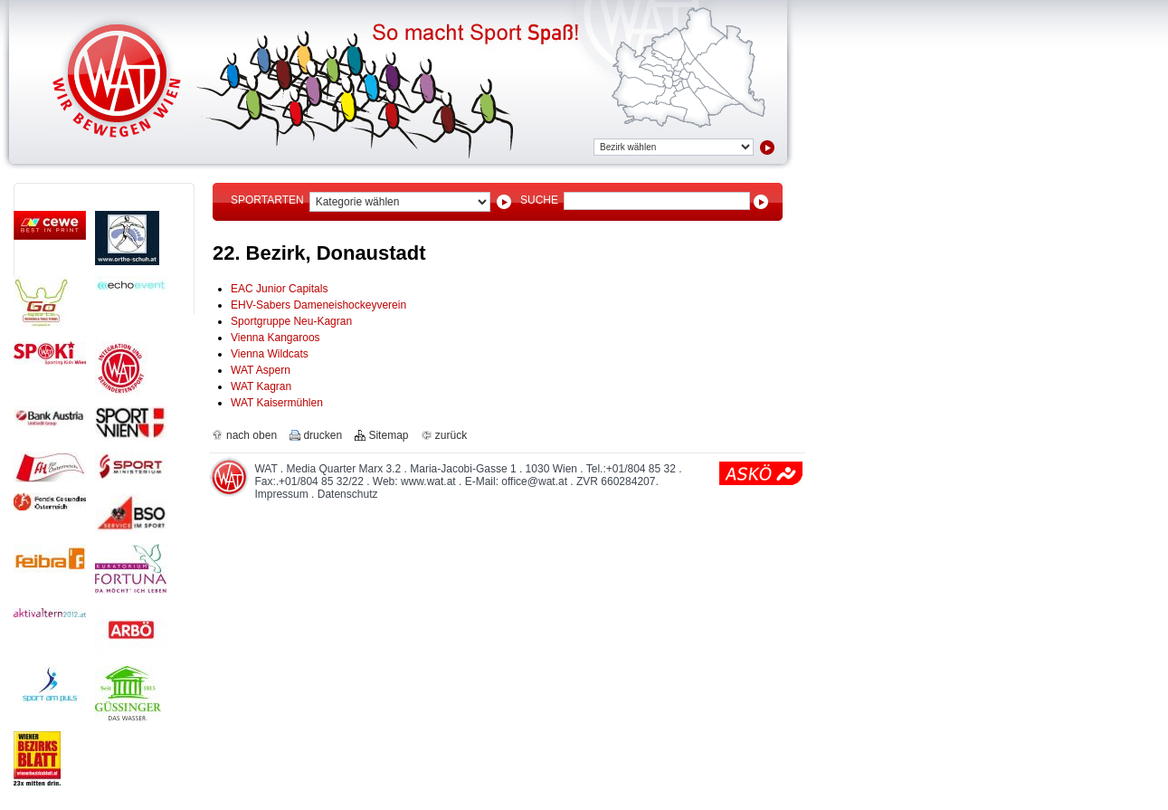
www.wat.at (428, 481)
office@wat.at (534, 481)
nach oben (251, 435)
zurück (451, 435)
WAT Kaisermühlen (277, 402)
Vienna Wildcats (270, 354)
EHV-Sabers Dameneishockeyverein (318, 305)
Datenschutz (348, 494)
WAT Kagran (261, 386)
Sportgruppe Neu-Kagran (291, 321)
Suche (539, 200)
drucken (322, 435)
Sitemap (388, 435)
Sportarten (267, 200)
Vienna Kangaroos (275, 337)
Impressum (281, 494)
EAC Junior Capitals (279, 288)
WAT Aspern (260, 370)
